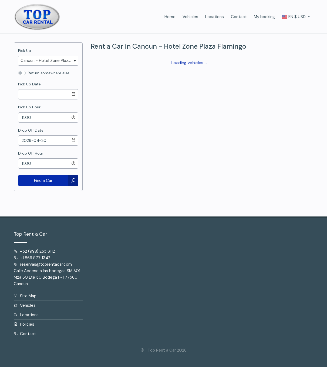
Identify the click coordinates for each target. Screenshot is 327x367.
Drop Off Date (30, 130)
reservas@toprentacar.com (43, 264)
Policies (24, 324)
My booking (264, 16)
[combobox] (48, 61)
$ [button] (294, 17)
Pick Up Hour (29, 107)
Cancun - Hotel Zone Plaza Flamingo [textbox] (49, 60)
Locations (214, 16)
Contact (239, 16)
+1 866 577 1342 (32, 258)
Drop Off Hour (30, 153)
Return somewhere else (48, 73)
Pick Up (24, 50)
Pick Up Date (29, 84)
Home (170, 16)
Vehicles (190, 16)
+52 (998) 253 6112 (34, 251)
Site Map (25, 296)
